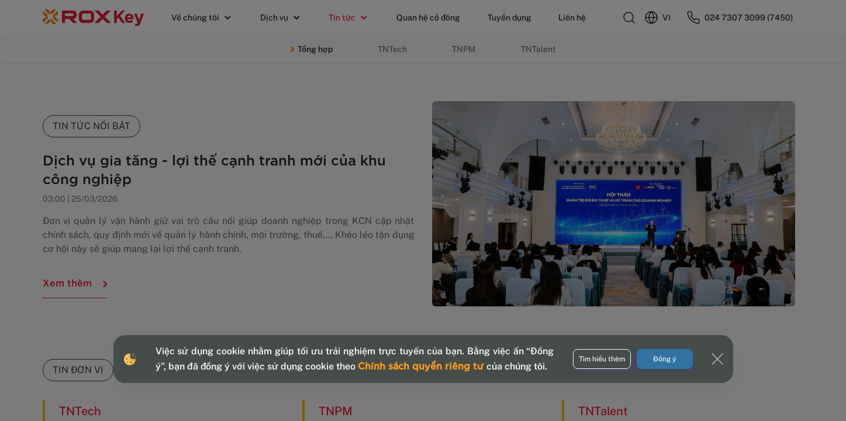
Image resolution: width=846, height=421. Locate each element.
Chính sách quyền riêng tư (422, 365)
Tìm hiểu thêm (602, 359)
